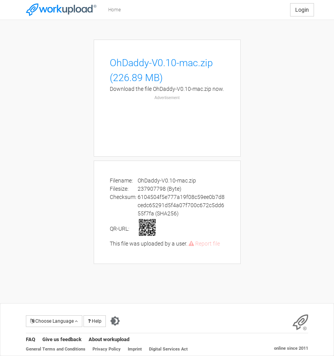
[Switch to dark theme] (115, 321)
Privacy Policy (107, 349)
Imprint (135, 349)
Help (95, 321)
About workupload (109, 339)
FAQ (30, 339)
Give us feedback (62, 339)
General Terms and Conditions (55, 349)
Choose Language (54, 321)
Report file (204, 243)
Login (302, 10)
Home (114, 10)
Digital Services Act (168, 349)
